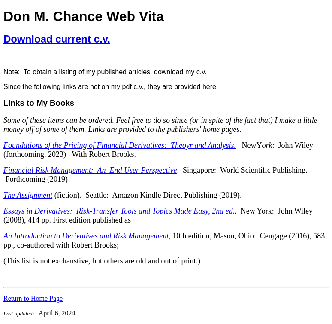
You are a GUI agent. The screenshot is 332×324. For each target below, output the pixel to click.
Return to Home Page (33, 298)
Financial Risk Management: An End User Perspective (90, 170)
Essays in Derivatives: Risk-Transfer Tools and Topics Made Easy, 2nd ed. (119, 211)
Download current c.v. (56, 39)
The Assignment (27, 195)
